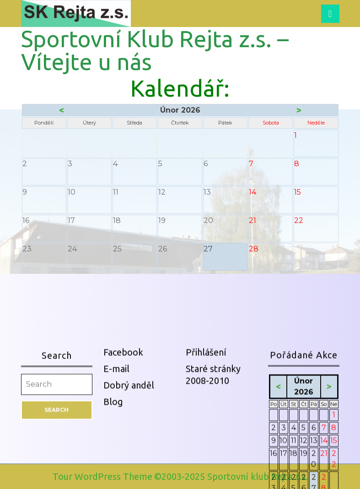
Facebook (123, 451)
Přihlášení (206, 451)
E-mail (116, 468)
